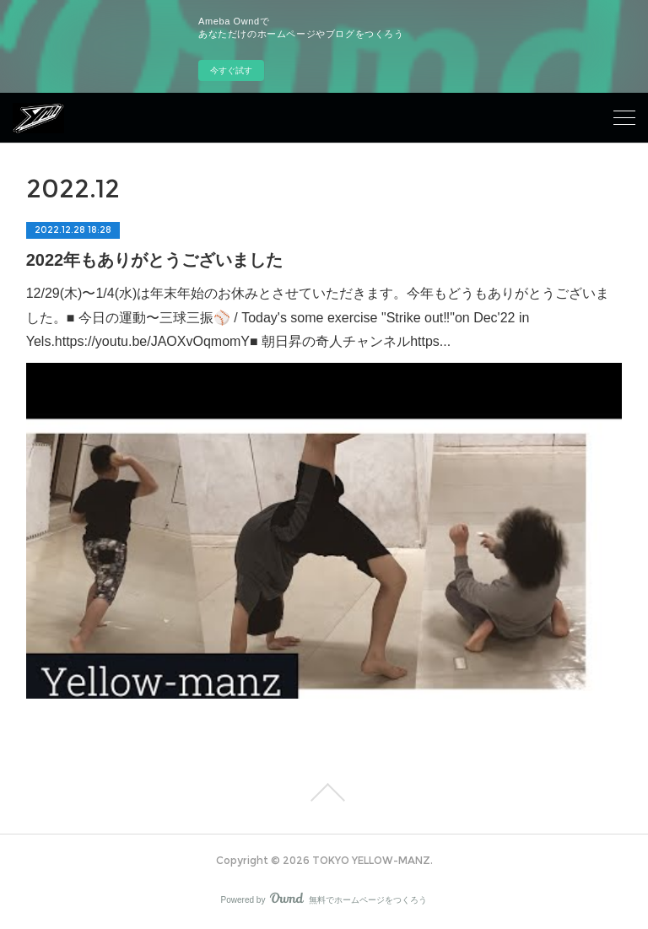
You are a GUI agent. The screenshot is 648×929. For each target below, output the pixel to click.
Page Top (324, 792)
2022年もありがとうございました (155, 260)
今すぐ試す (231, 70)
